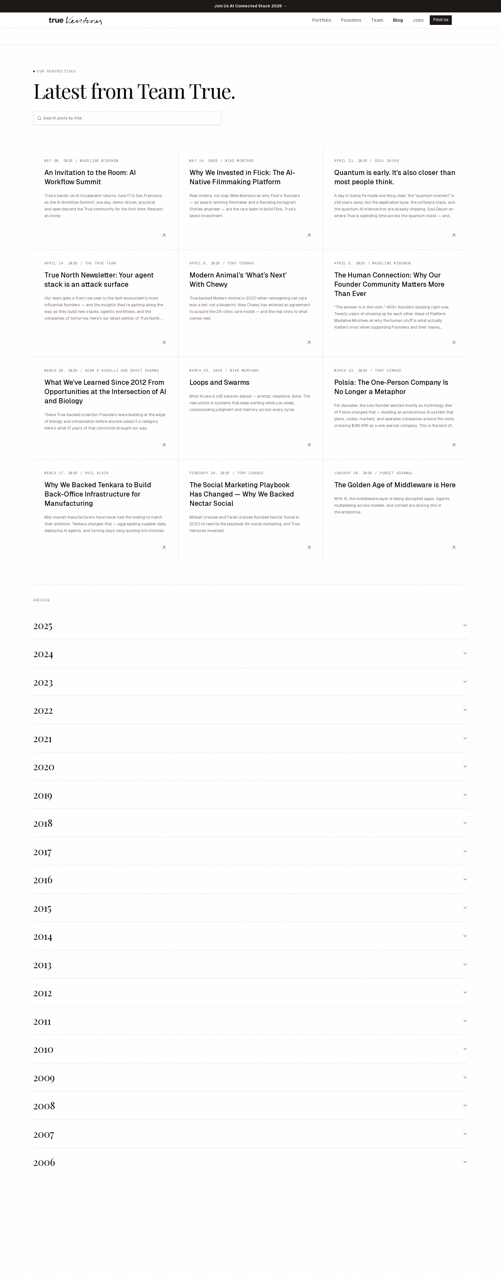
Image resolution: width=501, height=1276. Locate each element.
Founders (351, 20)
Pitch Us (441, 19)
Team (377, 20)
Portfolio (321, 20)
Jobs (418, 20)
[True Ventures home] (75, 20)
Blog (398, 20)
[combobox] (131, 118)
